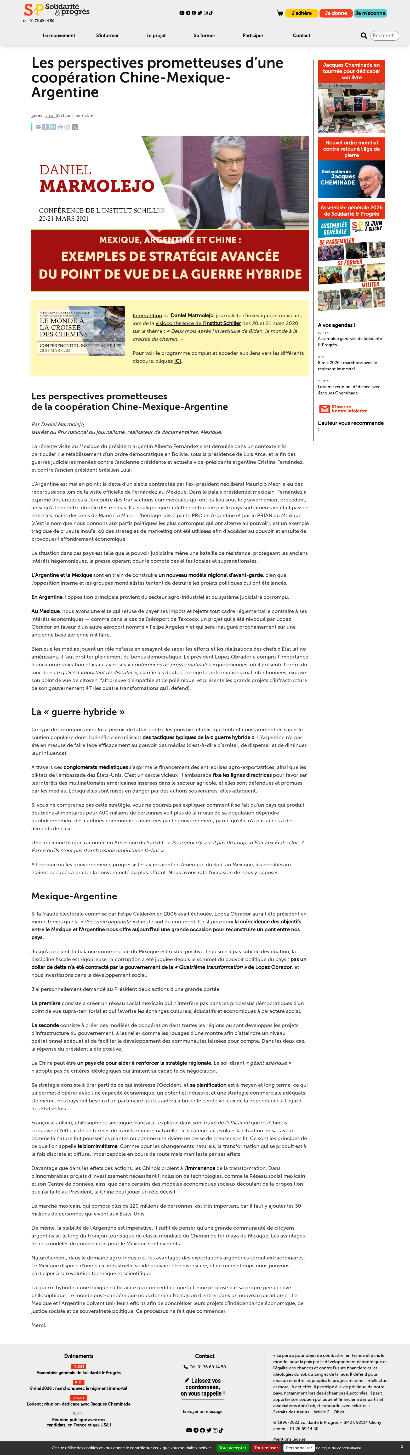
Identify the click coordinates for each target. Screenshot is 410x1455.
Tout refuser (266, 1447)
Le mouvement (59, 35)
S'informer (107, 35)
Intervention (147, 315)
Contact (301, 35)
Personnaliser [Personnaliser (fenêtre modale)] (299, 1447)
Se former (204, 35)
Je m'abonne (370, 13)
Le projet (156, 35)
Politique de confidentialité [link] (338, 1448)
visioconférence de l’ (198, 323)
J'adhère (302, 13)
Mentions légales (289, 1439)
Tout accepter (232, 1447)
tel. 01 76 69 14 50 (38, 21)
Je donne (336, 13)
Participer (253, 35)
